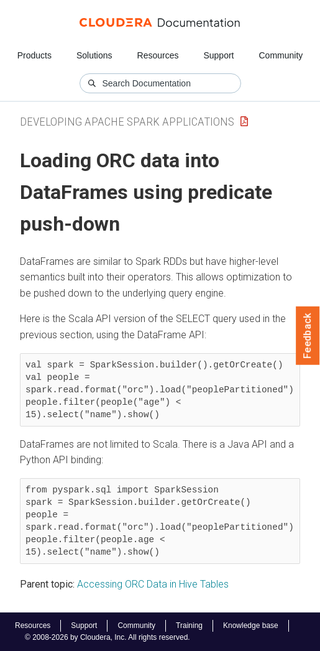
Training (189, 625)
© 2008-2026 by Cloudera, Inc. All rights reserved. (107, 637)
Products (34, 55)
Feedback (308, 336)
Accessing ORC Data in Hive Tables (153, 584)
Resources (158, 55)
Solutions (94, 55)
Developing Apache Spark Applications (127, 121)
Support (218, 55)
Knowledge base (250, 625)
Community (281, 55)
